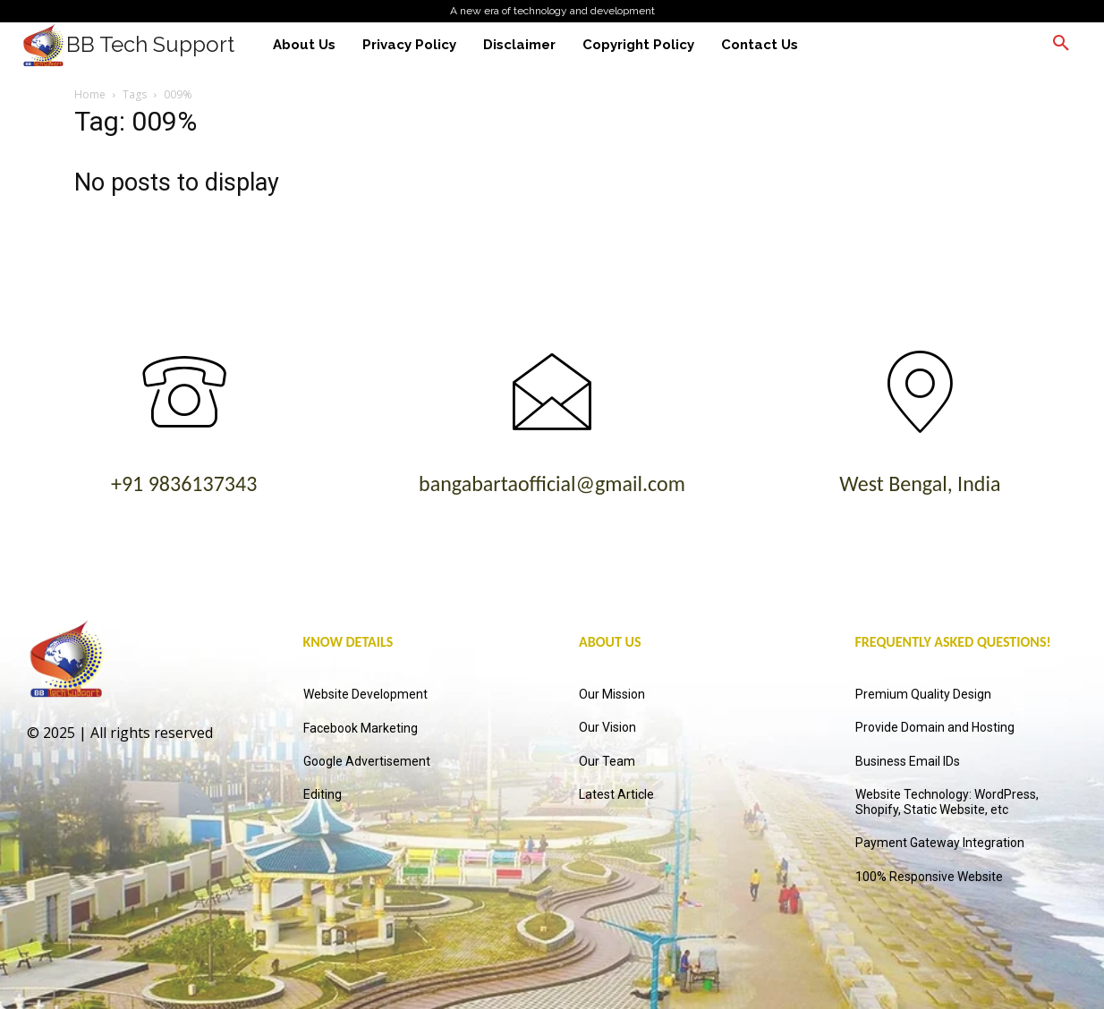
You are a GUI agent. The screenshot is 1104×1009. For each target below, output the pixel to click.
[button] (1061, 43)
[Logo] (127, 44)
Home (90, 94)
